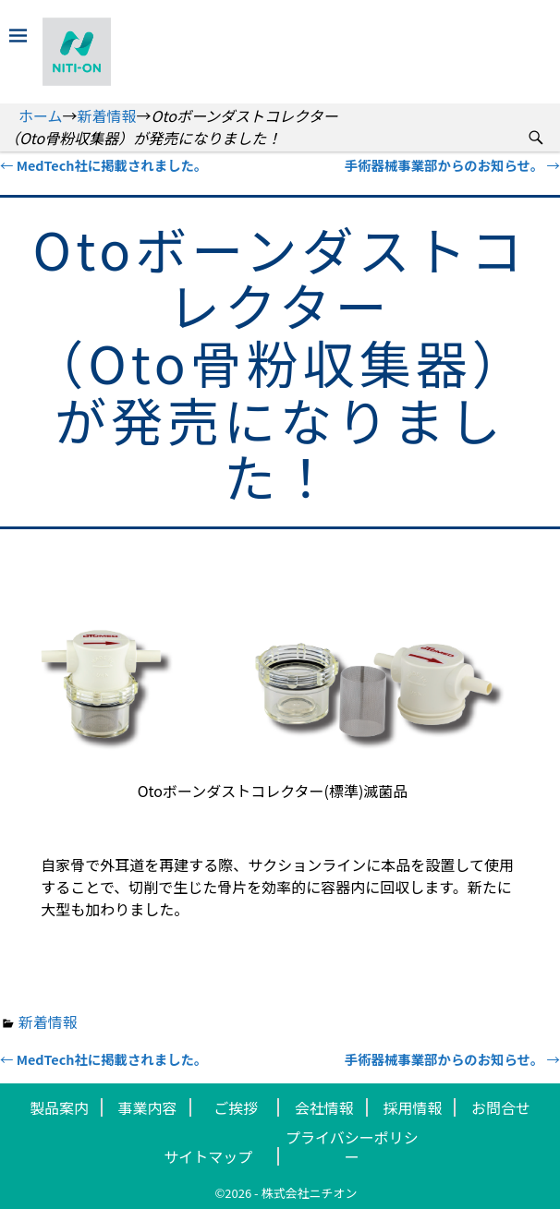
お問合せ (500, 1107)
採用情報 (412, 1107)
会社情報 (324, 1107)
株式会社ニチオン (310, 1193)
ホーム (40, 115)
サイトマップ (208, 1156)
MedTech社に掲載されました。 (103, 165)
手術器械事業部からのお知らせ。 (452, 165)
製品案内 (59, 1107)
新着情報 (107, 115)
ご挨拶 (235, 1107)
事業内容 (147, 1107)
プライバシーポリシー (352, 1146)
